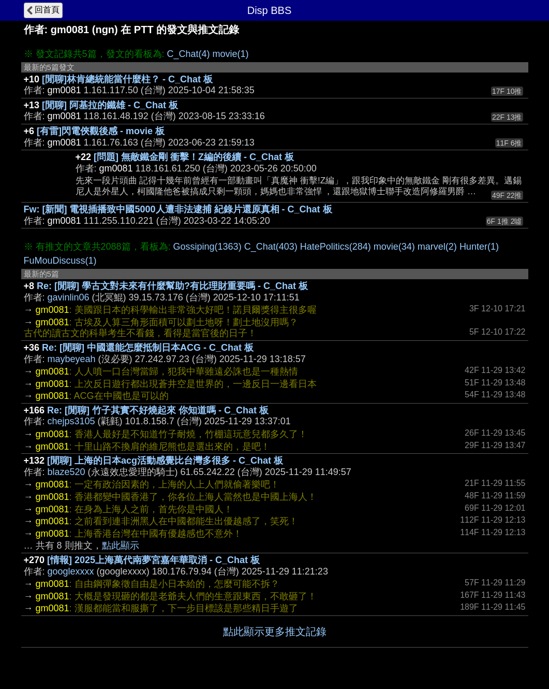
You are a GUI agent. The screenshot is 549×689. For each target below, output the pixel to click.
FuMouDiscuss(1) (60, 260)
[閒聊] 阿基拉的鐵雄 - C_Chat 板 (110, 105)
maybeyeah (72, 359)
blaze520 (66, 472)
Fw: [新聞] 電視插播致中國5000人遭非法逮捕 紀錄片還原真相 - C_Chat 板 (178, 209)
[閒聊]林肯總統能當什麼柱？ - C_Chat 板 (127, 79)
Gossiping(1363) (207, 246)
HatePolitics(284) (335, 246)
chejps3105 (71, 421)
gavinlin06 (69, 297)
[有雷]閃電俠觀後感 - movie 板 (101, 131)
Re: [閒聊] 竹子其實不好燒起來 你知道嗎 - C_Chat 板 (158, 410)
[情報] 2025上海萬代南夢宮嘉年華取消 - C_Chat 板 (153, 560)
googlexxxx (71, 571)
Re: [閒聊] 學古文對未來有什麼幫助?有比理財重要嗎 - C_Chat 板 (172, 286)
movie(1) (231, 54)
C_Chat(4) (188, 54)
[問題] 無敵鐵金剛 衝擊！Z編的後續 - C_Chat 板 (194, 157)
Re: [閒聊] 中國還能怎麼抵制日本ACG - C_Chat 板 (148, 347)
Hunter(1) (479, 246)
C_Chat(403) (271, 246)
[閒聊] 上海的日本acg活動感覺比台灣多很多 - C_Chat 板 (165, 460)
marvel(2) (437, 246)
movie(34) (394, 246)
